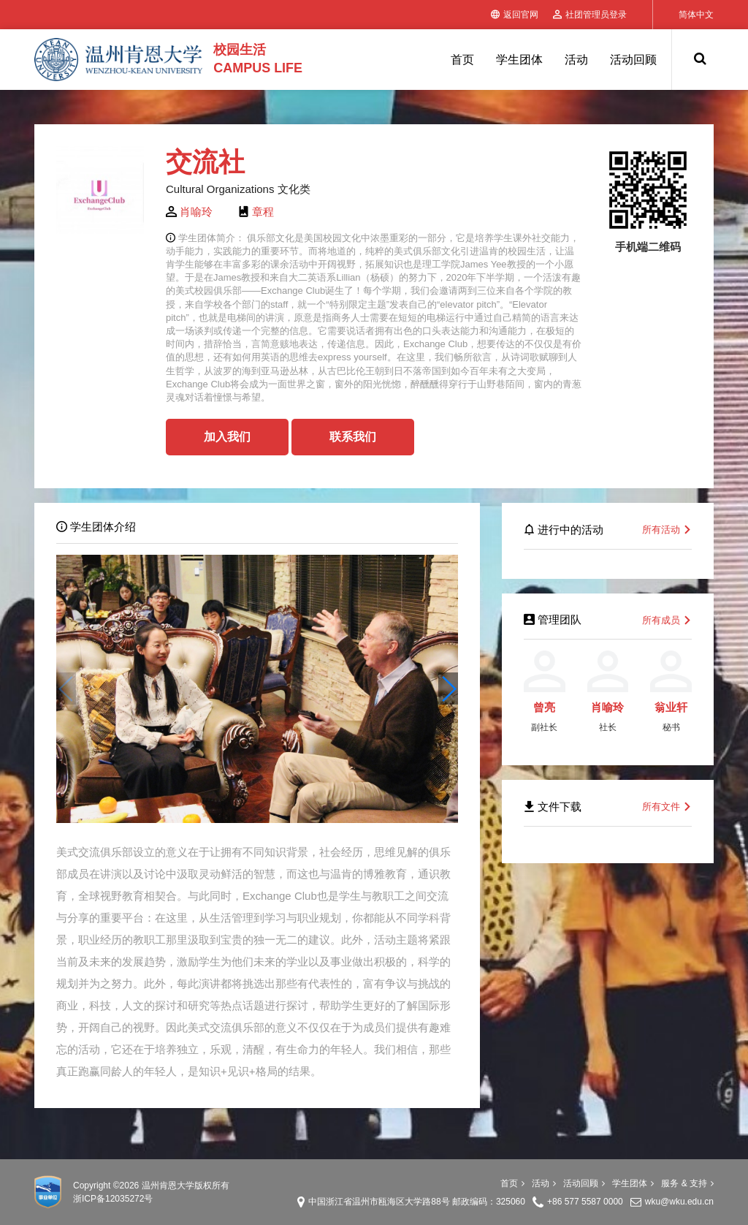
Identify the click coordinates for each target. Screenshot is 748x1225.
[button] (448, 688)
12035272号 (129, 1199)
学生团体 (519, 59)
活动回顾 (633, 59)
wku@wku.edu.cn (679, 1201)
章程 (263, 211)
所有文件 (667, 806)
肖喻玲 (196, 211)
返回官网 (514, 14)
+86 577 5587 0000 (585, 1201)
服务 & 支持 (687, 1183)
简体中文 (696, 14)
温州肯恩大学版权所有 (185, 1185)
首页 (462, 59)
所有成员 (667, 620)
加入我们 (227, 437)
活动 (576, 59)
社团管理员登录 (590, 14)
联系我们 (352, 437)
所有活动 (667, 529)
